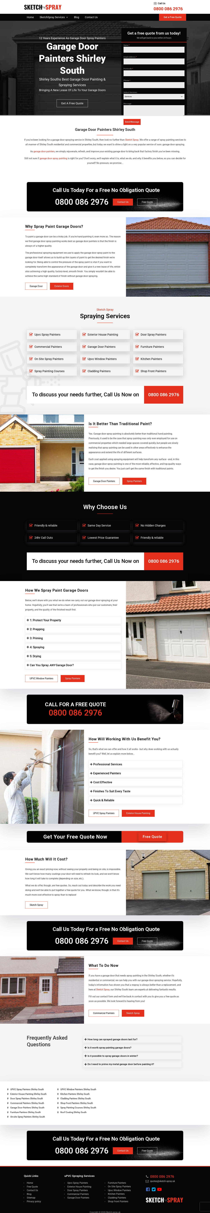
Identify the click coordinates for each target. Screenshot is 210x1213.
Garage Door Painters (101, 346)
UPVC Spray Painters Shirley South (27, 1089)
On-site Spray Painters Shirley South (27, 1117)
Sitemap (31, 1197)
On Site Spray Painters (48, 359)
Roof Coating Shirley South (73, 1112)
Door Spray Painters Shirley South (26, 1098)
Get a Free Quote (172, 17)
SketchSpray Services (54, 17)
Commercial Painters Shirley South (27, 1103)
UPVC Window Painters (41, 678)
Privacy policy (34, 1201)
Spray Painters (134, 481)
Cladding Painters (99, 371)
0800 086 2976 (168, 8)
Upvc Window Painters (102, 359)
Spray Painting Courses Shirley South (78, 1107)
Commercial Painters (48, 346)
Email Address (130, 57)
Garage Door (36, 286)
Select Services (130, 92)
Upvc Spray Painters (47, 334)
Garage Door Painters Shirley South (27, 1107)
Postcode (128, 69)
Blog (76, 17)
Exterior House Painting (103, 334)
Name (127, 45)
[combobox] (154, 96)
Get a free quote (72, 103)
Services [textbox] (128, 96)
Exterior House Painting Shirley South (28, 1094)
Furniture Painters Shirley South (25, 1112)
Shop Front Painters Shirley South (76, 1103)
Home (30, 17)
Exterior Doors (61, 286)
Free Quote (147, 202)
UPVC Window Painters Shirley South (78, 1089)
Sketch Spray (36, 905)
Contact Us (91, 17)
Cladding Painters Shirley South (75, 1098)
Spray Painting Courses (49, 371)
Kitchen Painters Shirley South (75, 1094)
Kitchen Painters (151, 359)
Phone (127, 81)
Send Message (132, 122)
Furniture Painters (152, 346)
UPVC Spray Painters (103, 813)
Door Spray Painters (153, 334)
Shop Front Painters (153, 371)
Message (127, 104)
